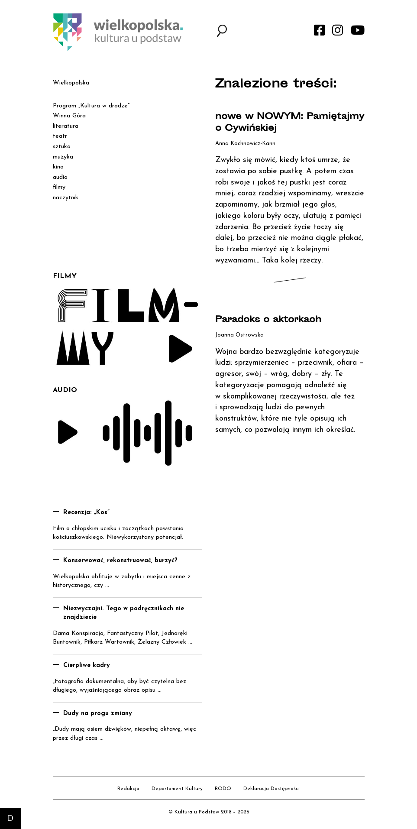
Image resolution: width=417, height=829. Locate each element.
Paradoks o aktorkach (268, 320)
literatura (65, 126)
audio (60, 177)
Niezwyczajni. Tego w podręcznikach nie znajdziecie (123, 613)
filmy (59, 187)
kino (58, 167)
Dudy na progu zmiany (97, 713)
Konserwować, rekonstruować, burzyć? (120, 560)
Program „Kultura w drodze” (91, 106)
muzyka (63, 157)
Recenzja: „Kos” (86, 512)
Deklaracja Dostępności (271, 788)
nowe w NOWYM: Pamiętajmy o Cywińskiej (289, 123)
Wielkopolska (71, 83)
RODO (223, 788)
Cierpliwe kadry (86, 665)
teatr (60, 136)
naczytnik (65, 197)
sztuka (62, 146)
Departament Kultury (177, 788)
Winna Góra (69, 116)
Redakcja (128, 788)
